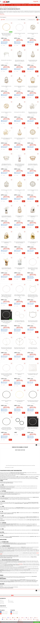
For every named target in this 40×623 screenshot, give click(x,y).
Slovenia (20, 619)
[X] (0, 622)
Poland (11, 619)
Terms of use (2, 602)
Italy (7, 619)
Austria (23, 617)
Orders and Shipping (11, 602)
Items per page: (31, 19)
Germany (18, 617)
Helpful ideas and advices (3, 607)
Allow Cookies (36, 622)
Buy (10, 45)
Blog (33, 4)
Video (37, 4)
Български (4, 617)
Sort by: (19, 19)
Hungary (36, 617)
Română (14, 617)
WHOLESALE (29, 4)
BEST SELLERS (24, 4)
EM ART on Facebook (4, 612)
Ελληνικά (9, 617)
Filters (3, 19)
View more (2, 14)
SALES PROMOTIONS (17, 4)
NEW (12, 4)
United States (35, 619)
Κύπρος (24, 619)
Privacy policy (2, 601)
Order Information (10, 601)
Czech (31, 617)
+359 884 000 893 (26, 3)
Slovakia (15, 619)
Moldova (20, 620)
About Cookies (2, 603)
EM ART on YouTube (3, 613)
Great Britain (30, 619)
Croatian (27, 617)
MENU (3, 4)
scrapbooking (20, 563)
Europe (3, 619)
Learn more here (20, 622)
